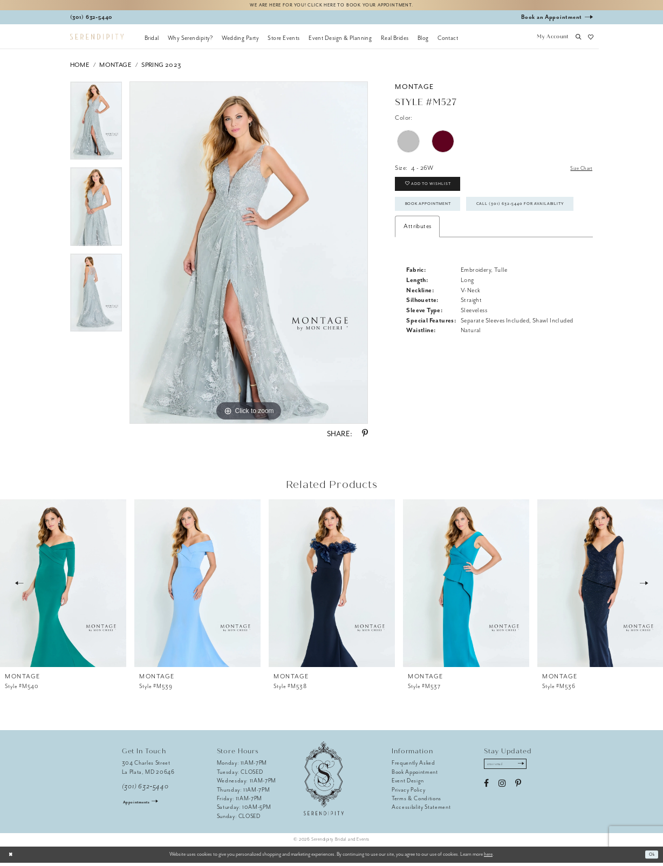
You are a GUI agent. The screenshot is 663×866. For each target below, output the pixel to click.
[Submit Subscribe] (531, 768)
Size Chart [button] (579, 171)
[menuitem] (152, 40)
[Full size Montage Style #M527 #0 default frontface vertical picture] (248, 256)
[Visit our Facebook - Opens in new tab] (486, 789)
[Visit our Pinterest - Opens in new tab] (518, 789)
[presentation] (63, 586)
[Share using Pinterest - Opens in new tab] (365, 437)
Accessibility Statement (421, 810)
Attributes (417, 266)
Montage (115, 68)
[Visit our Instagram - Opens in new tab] (501, 789)
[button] (553, 40)
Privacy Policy (408, 792)
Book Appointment (436, 215)
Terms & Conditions (416, 801)
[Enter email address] (511, 768)
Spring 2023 (161, 68)
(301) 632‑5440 (145, 789)
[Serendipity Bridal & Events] (97, 40)
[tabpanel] (96, 127)
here (488, 857)
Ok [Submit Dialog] (650, 857)
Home (80, 68)
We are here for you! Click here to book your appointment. (331, 6)
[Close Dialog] (12, 857)
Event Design (408, 783)
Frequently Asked (413, 765)
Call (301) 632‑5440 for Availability (462, 241)
